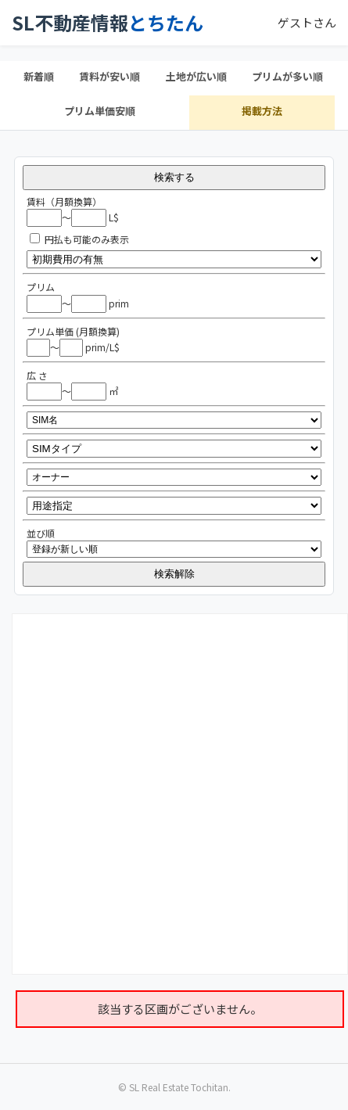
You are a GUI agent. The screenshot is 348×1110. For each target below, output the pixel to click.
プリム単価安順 (99, 110)
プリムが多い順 (287, 76)
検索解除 (174, 574)
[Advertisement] (169, 791)
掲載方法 (262, 110)
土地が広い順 (196, 76)
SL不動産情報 (107, 23)
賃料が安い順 (109, 76)
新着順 (38, 76)
